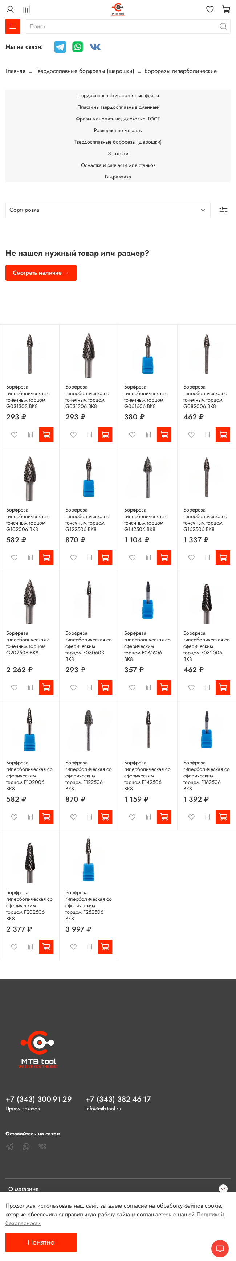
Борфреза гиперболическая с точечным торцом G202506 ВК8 (28, 642)
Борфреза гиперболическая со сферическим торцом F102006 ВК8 (29, 775)
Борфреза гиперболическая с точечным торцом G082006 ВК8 (205, 396)
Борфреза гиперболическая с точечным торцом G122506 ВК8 (87, 519)
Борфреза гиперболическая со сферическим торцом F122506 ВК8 (88, 775)
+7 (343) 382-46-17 (118, 1099)
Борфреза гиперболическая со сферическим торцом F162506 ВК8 (206, 775)
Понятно (41, 1242)
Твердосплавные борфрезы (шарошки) (85, 71)
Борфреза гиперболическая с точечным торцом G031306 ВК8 (87, 396)
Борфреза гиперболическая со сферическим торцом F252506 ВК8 (88, 905)
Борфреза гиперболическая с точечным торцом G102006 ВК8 (28, 519)
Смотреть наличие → (41, 272)
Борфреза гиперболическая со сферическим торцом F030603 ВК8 (88, 646)
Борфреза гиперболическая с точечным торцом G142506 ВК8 (146, 519)
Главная (15, 71)
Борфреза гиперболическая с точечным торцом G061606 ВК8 (146, 396)
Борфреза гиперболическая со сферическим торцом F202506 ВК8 (29, 905)
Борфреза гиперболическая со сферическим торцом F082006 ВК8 (206, 646)
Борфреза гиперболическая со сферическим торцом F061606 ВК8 (147, 646)
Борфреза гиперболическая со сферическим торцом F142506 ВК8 (147, 775)
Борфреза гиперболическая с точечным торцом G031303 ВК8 (28, 396)
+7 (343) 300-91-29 (38, 1099)
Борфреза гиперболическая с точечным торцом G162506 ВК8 (205, 519)
